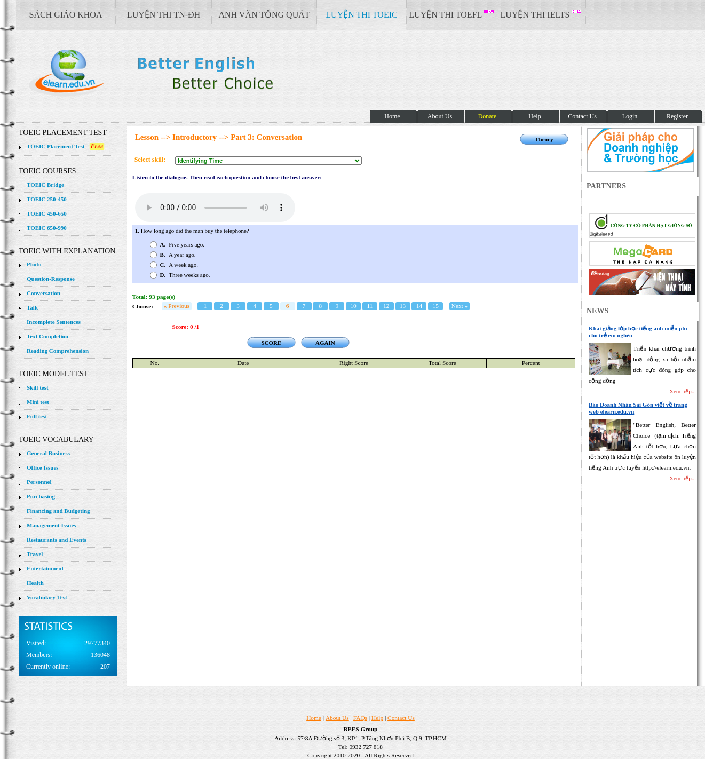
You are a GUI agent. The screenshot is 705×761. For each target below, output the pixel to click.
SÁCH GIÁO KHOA (65, 14)
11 (370, 306)
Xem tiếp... (682, 391)
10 (353, 306)
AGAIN (325, 342)
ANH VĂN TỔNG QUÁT (264, 14)
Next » (459, 306)
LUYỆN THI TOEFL (451, 14)
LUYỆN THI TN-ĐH (163, 14)
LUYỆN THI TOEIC (361, 14)
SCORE (271, 342)
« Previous (176, 306)
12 (386, 306)
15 (436, 306)
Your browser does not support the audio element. (215, 207)
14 (419, 306)
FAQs (360, 718)
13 (403, 306)
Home (313, 718)
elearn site (169, 72)
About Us (337, 718)
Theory (544, 139)
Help (377, 718)
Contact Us (401, 718)
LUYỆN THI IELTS (541, 14)
